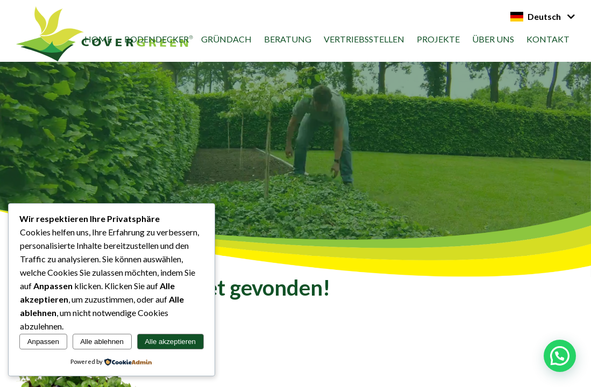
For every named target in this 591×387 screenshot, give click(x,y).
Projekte (438, 39)
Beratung (287, 39)
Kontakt (547, 39)
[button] (560, 356)
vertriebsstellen (364, 39)
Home (98, 39)
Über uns (493, 39)
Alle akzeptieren (170, 342)
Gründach (226, 39)
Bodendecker (156, 39)
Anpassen (43, 342)
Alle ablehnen (102, 342)
